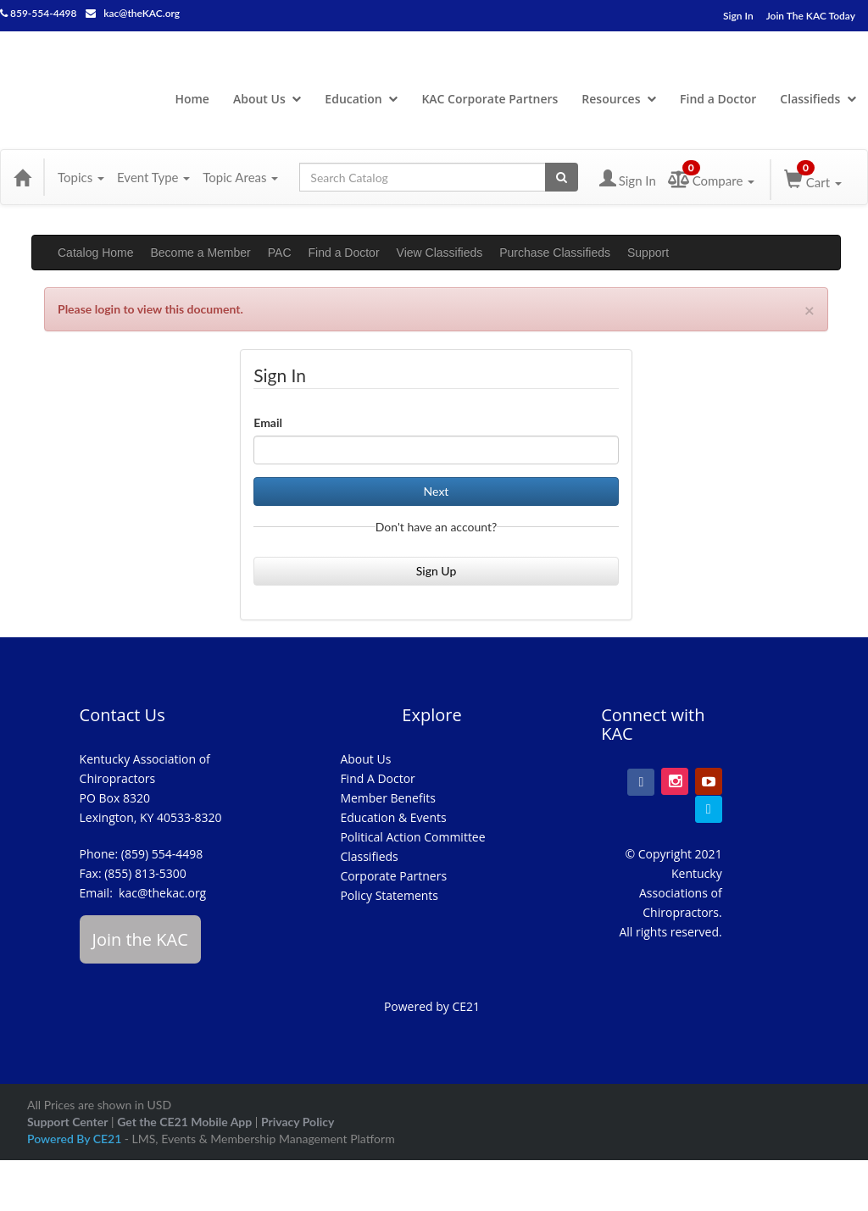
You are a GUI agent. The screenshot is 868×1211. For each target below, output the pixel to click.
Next (436, 491)
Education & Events (393, 817)
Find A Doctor (377, 778)
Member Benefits (387, 798)
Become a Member (201, 252)
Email (267, 422)
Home (192, 99)
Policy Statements (389, 895)
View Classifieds (440, 252)
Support (648, 252)
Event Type (153, 177)
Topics (81, 177)
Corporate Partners (393, 876)
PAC (280, 252)
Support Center (67, 1121)
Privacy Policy (297, 1121)
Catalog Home (96, 252)
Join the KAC (140, 939)
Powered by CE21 (432, 1006)
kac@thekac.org (162, 893)
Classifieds (818, 99)
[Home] (22, 177)
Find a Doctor (718, 99)
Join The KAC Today (810, 15)
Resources (618, 99)
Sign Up (436, 571)
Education (361, 99)
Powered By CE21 (76, 1138)
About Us (267, 99)
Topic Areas (240, 177)
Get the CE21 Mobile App (184, 1121)
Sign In (738, 15)
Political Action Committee (412, 837)
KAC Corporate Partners (489, 99)
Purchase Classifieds (554, 252)
